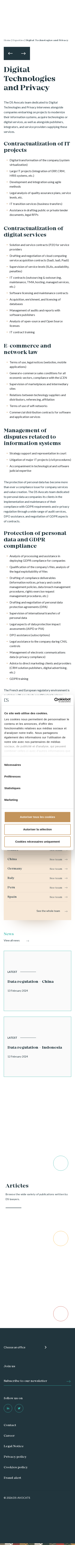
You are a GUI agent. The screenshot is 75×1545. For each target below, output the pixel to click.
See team (56, 850)
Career (9, 1436)
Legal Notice (14, 1446)
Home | (8, 40)
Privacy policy (15, 1457)
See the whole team (48, 910)
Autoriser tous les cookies (37, 817)
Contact (10, 1425)
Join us (9, 1366)
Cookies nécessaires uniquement (37, 841)
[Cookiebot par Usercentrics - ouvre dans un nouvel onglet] (54, 700)
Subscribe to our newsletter (25, 1381)
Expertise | (19, 40)
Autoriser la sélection (37, 829)
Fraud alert (12, 1478)
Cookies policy (16, 1467)
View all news (12, 940)
